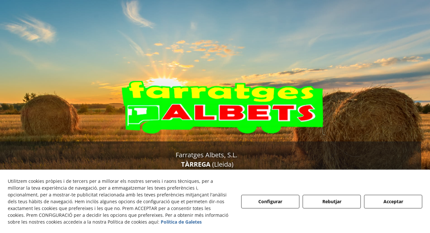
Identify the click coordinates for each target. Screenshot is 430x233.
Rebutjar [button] (331, 201)
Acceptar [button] (393, 201)
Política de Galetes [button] (181, 222)
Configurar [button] (270, 201)
